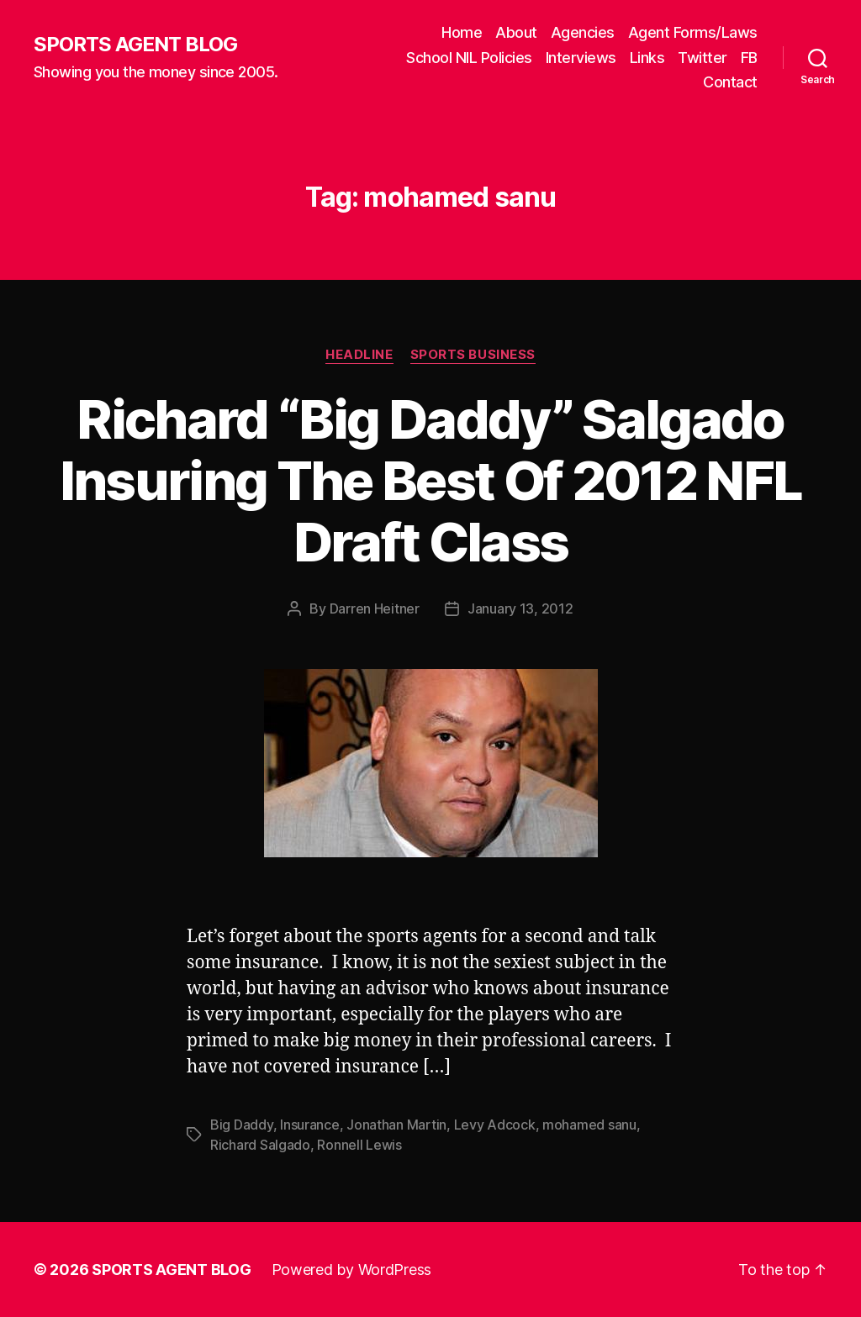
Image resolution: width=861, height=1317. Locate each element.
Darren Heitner (375, 608)
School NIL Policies (469, 57)
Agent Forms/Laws (693, 32)
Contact (730, 82)
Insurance (310, 1124)
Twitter (702, 57)
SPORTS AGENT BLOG (135, 44)
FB (749, 57)
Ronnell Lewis (359, 1144)
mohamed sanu (589, 1124)
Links (647, 57)
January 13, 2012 (520, 608)
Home (461, 32)
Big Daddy (241, 1124)
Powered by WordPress (352, 1269)
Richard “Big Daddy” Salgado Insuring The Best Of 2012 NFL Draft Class (431, 480)
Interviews (581, 57)
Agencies (583, 32)
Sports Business (473, 354)
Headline (359, 354)
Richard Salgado (260, 1144)
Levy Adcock (495, 1124)
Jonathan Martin (396, 1124)
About (516, 32)
